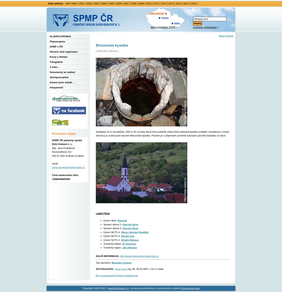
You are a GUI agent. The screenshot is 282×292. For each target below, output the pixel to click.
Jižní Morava (129, 247)
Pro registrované (105, 275)
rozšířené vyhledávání (205, 27)
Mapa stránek (226, 35)
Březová (122, 220)
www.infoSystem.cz (118, 288)
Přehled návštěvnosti (127, 275)
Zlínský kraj (127, 236)
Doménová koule (191, 288)
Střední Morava (129, 240)
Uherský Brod (130, 224)
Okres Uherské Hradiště (134, 232)
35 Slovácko (129, 243)
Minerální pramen (122, 262)
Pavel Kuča (121, 269)
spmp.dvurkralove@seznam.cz (68, 167)
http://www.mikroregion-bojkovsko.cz (139, 256)
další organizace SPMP (163, 27)
